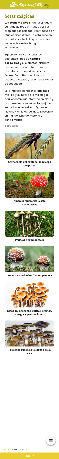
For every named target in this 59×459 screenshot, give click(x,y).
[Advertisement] (29, 397)
